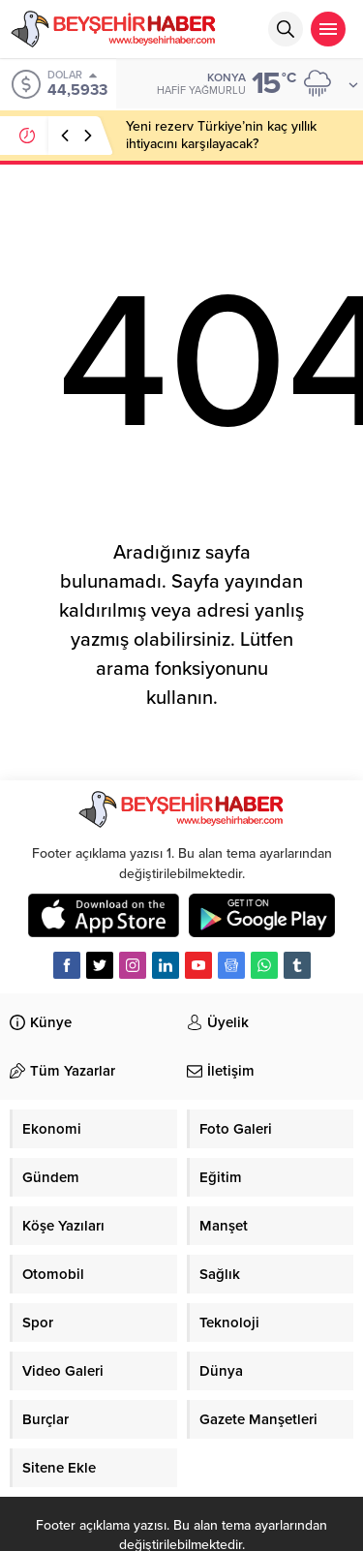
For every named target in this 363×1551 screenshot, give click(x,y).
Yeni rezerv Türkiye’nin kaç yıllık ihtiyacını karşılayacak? (221, 135)
